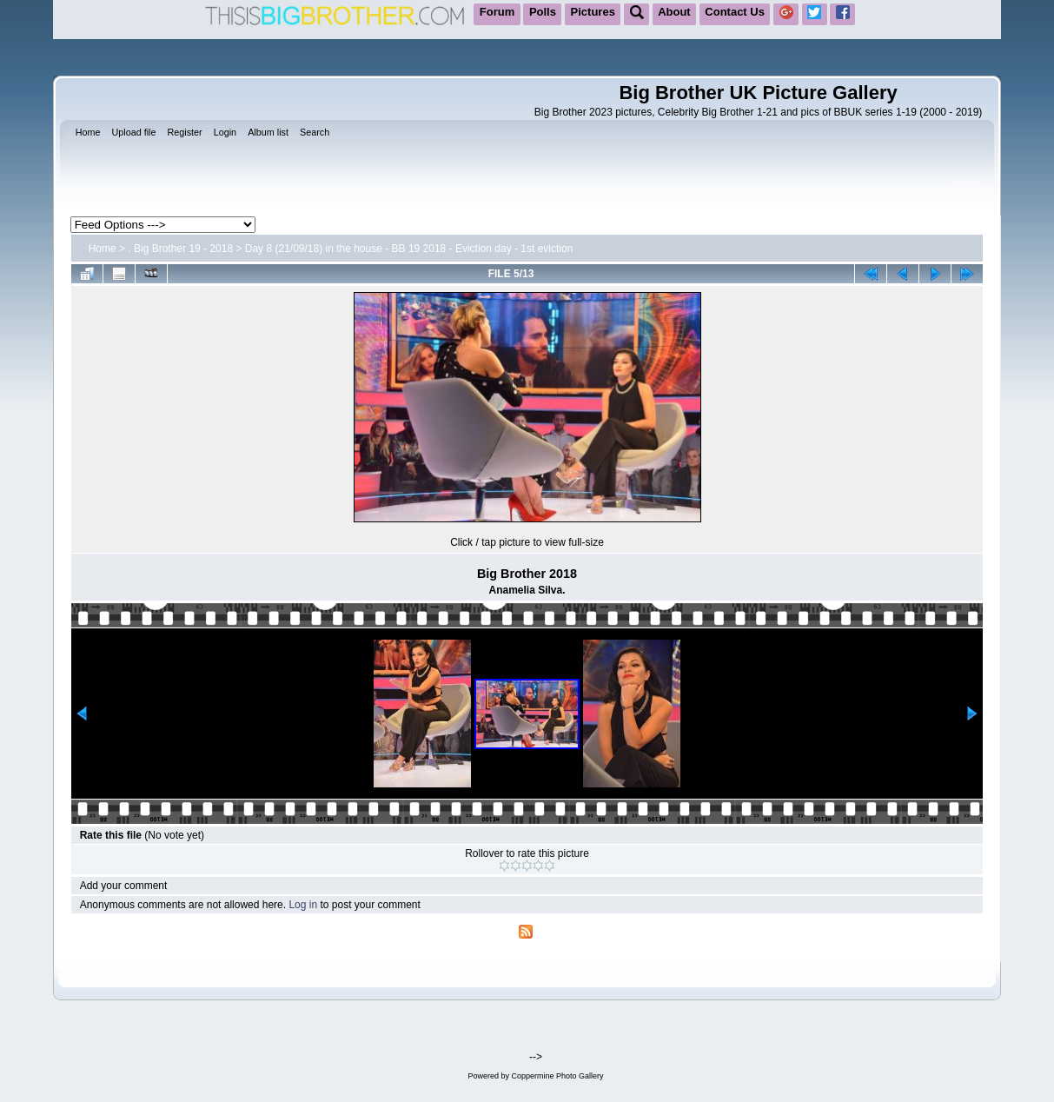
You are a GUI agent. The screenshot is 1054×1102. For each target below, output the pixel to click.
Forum (497, 11)
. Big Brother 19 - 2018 (180, 248)
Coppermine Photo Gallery (557, 1076)
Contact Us (735, 11)
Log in (302, 905)
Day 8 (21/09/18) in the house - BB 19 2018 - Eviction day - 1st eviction (409, 248)
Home (102, 248)
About (674, 11)
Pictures (593, 11)
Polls (542, 11)
